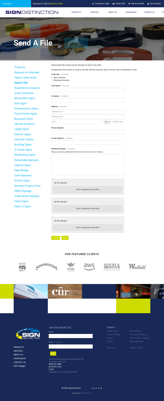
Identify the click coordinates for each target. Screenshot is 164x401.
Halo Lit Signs (22, 206)
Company (55, 96)
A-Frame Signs (23, 149)
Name (51, 332)
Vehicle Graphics (24, 124)
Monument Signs (24, 98)
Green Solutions (24, 93)
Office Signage (22, 191)
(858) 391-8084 (55, 364)
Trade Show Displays (26, 196)
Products (19, 67)
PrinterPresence (86, 393)
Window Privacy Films (27, 185)
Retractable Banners (26, 160)
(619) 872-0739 (55, 367)
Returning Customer (60, 80)
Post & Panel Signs (25, 113)
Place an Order (137, 3)
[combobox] (15, 4)
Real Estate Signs (137, 341)
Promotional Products (138, 335)
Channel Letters (23, 139)
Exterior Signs (22, 134)
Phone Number (57, 128)
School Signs (22, 180)
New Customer (58, 78)
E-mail (51, 369)
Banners (110, 338)
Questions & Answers (27, 88)
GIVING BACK (131, 12)
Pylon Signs (21, 201)
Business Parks (23, 118)
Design (109, 341)
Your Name (56, 86)
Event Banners (23, 175)
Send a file (111, 348)
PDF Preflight (19, 366)
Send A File (21, 82)
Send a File (120, 3)
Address (55, 106)
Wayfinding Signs (24, 154)
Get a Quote (155, 3)
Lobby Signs (21, 129)
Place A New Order (25, 77)
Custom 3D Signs (114, 335)
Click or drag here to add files (87, 189)
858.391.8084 (57, 3)
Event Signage (135, 331)
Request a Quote (136, 348)
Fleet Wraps (21, 170)
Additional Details (58, 149)
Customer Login (102, 3)
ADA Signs (20, 103)
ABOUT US (113, 12)
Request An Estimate (26, 72)
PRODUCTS (76, 12)
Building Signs (23, 144)
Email (51, 342)
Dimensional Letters (26, 108)
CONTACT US (149, 12)
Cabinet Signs (22, 165)
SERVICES (94, 12)
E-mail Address (57, 138)
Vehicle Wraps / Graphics (140, 338)
